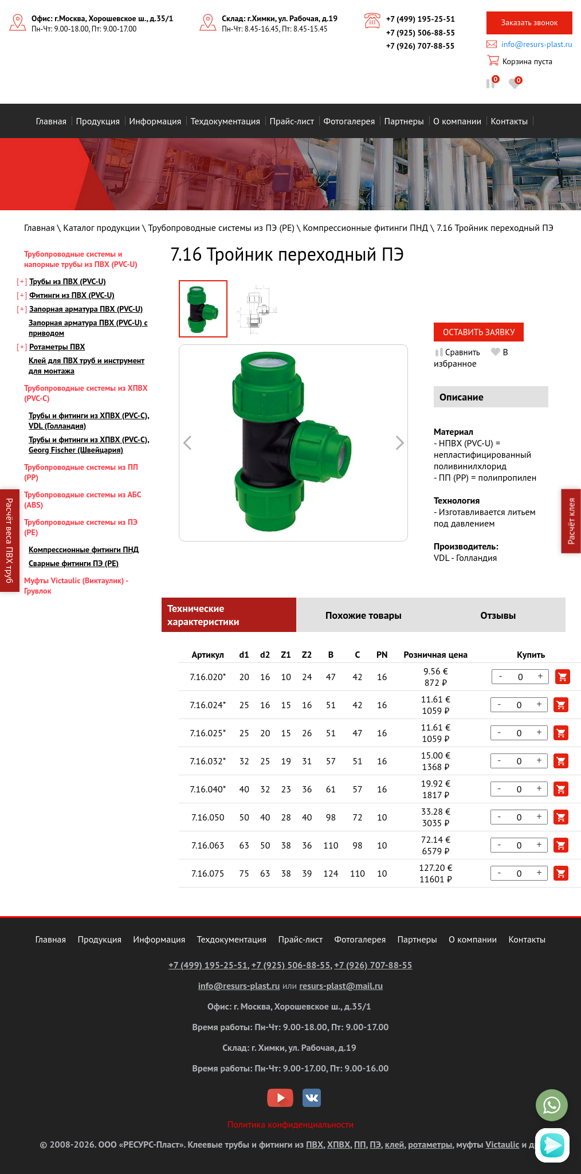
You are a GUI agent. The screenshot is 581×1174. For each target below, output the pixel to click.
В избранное (471, 357)
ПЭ (375, 1144)
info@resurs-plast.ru (536, 44)
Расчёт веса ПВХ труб (9, 540)
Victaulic (503, 1144)
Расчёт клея (571, 521)
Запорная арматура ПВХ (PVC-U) (86, 309)
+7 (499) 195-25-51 (420, 19)
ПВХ (314, 1144)
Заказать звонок (529, 22)
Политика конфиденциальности (290, 1124)
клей (394, 1144)
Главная (39, 227)
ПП (360, 1144)
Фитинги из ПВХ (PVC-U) (72, 295)
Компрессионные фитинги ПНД (366, 227)
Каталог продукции (101, 227)
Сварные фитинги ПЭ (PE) (74, 563)
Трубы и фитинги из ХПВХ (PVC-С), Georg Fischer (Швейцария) (89, 444)
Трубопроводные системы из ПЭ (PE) (221, 227)
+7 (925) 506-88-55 (420, 33)
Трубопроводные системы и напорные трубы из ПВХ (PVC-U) (81, 259)
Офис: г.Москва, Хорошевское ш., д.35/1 (102, 18)
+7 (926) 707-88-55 (420, 46)
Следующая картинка (187, 443)
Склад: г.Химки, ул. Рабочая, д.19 (279, 18)
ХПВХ (338, 1144)
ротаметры (430, 1144)
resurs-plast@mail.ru (341, 985)
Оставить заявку (479, 332)
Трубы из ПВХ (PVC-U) (67, 281)
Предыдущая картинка (399, 443)
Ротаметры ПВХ (57, 346)
